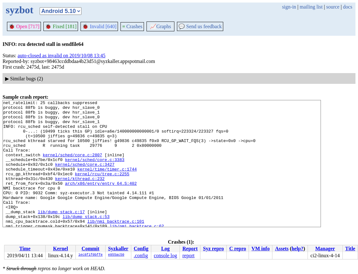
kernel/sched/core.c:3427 (84, 177)
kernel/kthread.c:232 (80, 194)
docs (347, 6)
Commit (90, 248)
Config (141, 248)
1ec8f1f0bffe (90, 255)
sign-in (289, 6)
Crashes (132, 26)
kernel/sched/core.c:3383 (94, 172)
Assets (282, 248)
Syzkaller (118, 248)
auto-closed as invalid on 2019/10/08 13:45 (62, 55)
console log (165, 255)
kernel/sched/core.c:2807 (72, 166)
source (333, 6)
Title (350, 248)
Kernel (60, 248)
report (188, 255)
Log (165, 248)
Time (24, 248)
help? (297, 248)
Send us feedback (200, 26)
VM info (260, 248)
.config (141, 255)
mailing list (311, 6)
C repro (237, 248)
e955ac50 (116, 255)
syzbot (19, 10)
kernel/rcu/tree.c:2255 (102, 189)
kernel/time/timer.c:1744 (107, 183)
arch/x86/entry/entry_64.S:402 (101, 200)
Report (190, 248)
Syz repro (213, 248)
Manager (325, 248)
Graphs (160, 26)
